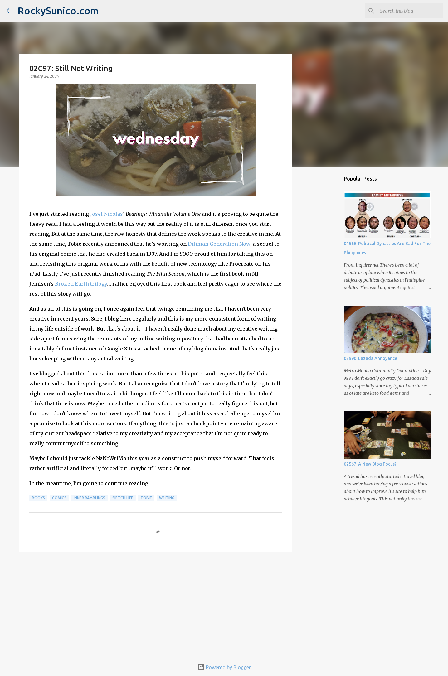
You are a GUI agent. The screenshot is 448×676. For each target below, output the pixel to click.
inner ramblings (89, 498)
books (38, 498)
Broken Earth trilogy (81, 284)
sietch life (122, 498)
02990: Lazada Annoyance (370, 358)
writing (166, 498)
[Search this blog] (410, 10)
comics (59, 498)
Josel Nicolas (106, 214)
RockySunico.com (58, 10)
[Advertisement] (156, 605)
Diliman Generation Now (219, 244)
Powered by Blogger (224, 667)
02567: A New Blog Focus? (370, 463)
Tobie (146, 498)
